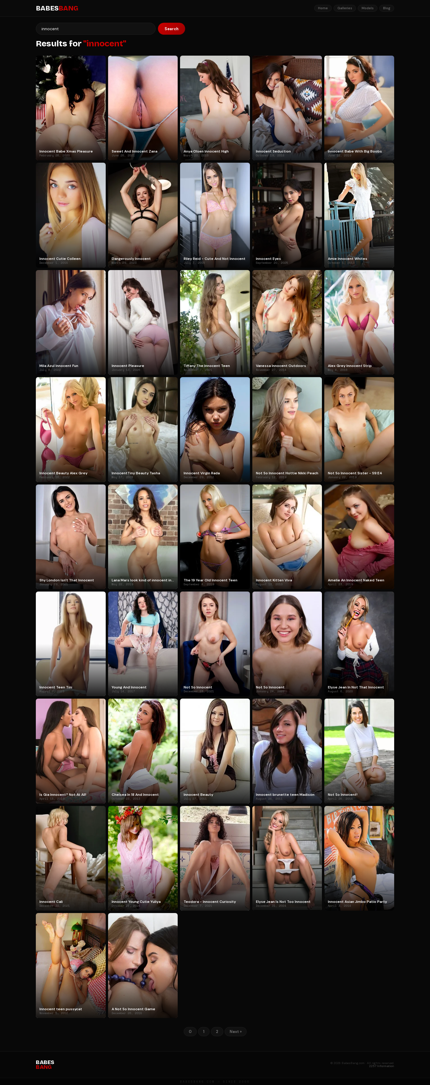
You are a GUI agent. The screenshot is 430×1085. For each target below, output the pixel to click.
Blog (386, 8)
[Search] (96, 29)
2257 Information (381, 1066)
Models (368, 8)
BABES (57, 8)
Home (323, 8)
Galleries (344, 8)
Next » (236, 1031)
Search (172, 28)
